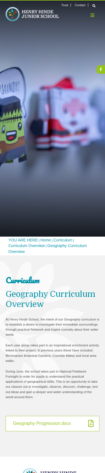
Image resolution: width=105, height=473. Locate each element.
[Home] (32, 14)
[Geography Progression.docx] (52, 423)
